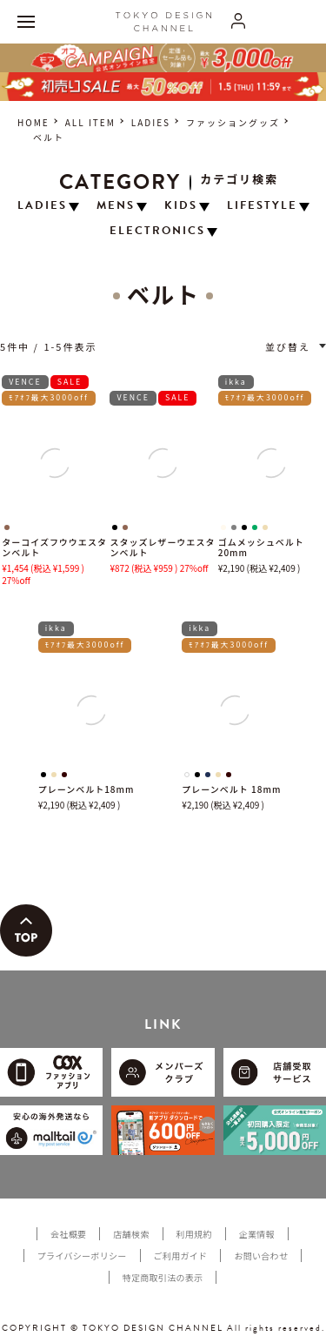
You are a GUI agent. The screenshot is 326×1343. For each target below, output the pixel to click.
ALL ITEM (90, 122)
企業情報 (257, 1233)
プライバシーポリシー (82, 1255)
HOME (33, 122)
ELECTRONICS (157, 231)
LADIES (150, 122)
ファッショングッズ (233, 122)
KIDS (180, 206)
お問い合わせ (261, 1255)
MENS (115, 206)
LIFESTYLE (262, 206)
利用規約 (194, 1233)
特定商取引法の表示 (163, 1277)
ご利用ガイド (181, 1255)
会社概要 (68, 1233)
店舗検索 (131, 1233)
